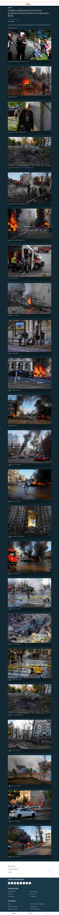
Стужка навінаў (11, 891)
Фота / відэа (33, 894)
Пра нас (9, 904)
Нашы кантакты (34, 906)
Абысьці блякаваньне (13, 906)
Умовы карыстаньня (34, 909)
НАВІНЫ (14, 913)
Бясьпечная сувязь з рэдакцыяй (37, 904)
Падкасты (10, 894)
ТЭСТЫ (30, 913)
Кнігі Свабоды (11, 896)
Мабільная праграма (12, 909)
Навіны (10, 7)
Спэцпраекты (33, 896)
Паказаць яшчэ (12, 28)
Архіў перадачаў (34, 891)
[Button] (11, 22)
